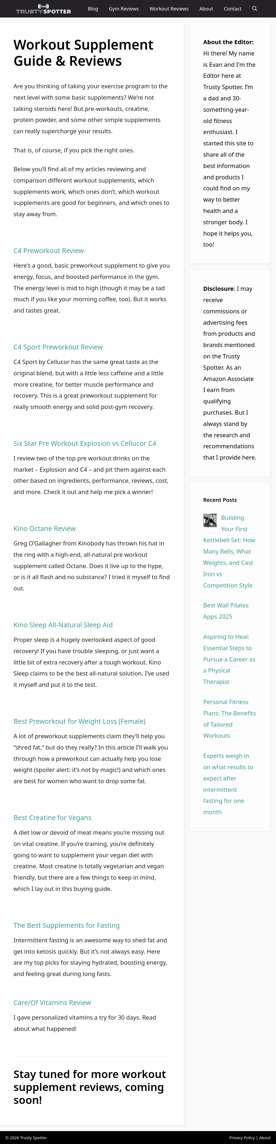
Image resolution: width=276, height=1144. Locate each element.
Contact (233, 8)
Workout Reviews (169, 8)
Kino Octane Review (44, 528)
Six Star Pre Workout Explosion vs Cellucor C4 (84, 443)
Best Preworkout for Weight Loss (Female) (79, 721)
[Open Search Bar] (255, 9)
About (206, 8)
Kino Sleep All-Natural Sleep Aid (63, 624)
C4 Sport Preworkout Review (58, 346)
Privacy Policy (242, 1137)
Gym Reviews (124, 8)
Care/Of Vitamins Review (52, 1002)
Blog (93, 8)
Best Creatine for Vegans (52, 817)
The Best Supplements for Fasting (66, 925)
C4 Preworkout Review (48, 250)
